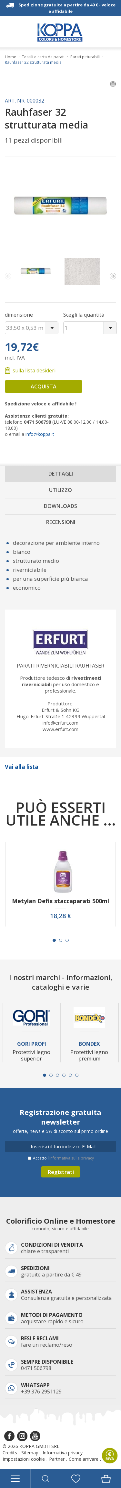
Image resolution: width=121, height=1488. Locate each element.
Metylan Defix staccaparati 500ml (60, 901)
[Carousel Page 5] (70, 1075)
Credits (10, 1453)
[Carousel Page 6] (76, 1075)
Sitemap (29, 1453)
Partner (57, 1459)
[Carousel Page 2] (60, 940)
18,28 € (60, 916)
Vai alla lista (21, 766)
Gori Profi (31, 1044)
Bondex (89, 1044)
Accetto (63, 1158)
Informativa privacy (63, 1453)
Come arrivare (83, 1459)
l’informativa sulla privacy (71, 1158)
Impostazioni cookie (24, 1459)
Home (10, 57)
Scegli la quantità (83, 314)
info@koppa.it (39, 434)
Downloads (60, 506)
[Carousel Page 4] (64, 1075)
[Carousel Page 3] (67, 940)
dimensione (19, 314)
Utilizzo (60, 490)
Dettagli (60, 473)
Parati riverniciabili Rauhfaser (60, 665)
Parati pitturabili (85, 57)
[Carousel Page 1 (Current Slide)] (54, 940)
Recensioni (60, 522)
